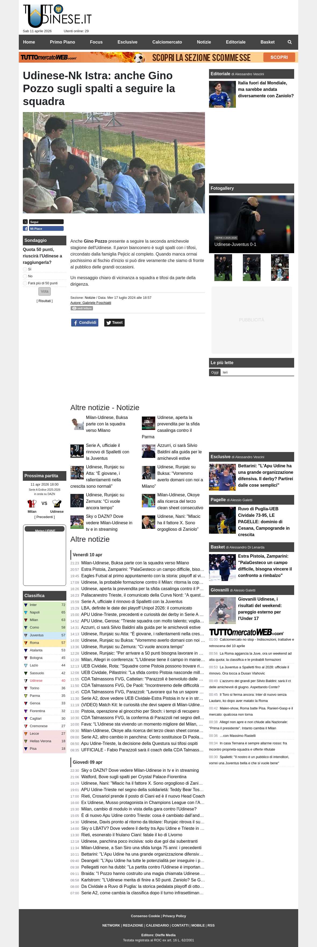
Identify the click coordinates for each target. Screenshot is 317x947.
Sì (29, 269)
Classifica (34, 595)
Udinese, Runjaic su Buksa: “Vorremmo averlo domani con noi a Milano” (149, 640)
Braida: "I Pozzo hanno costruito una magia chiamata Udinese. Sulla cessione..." (158, 873)
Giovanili (220, 590)
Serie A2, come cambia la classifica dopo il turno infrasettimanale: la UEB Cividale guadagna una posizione (183, 893)
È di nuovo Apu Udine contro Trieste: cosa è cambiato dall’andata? (144, 815)
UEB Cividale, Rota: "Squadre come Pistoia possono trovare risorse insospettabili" (159, 666)
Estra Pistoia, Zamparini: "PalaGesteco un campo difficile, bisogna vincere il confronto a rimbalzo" (174, 569)
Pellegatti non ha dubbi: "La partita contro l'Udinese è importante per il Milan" (154, 867)
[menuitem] (289, 42)
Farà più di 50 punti (43, 283)
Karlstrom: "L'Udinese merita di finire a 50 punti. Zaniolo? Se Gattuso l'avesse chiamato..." (167, 880)
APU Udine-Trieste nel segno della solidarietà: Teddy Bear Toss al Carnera (152, 789)
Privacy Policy (174, 916)
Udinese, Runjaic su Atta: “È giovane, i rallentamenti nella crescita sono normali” (157, 634)
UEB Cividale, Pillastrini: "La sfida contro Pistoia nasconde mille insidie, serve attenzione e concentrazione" (183, 672)
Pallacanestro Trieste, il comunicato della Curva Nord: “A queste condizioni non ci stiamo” (166, 595)
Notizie (90, 298)
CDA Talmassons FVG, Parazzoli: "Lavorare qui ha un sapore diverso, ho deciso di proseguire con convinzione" (187, 692)
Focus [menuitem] (96, 42)
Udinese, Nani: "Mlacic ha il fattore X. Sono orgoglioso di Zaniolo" (178, 523)
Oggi (214, 372)
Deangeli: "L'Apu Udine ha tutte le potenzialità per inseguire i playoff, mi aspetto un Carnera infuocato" (178, 860)
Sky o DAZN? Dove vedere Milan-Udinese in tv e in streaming (109, 523)
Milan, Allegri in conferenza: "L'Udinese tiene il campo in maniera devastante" (154, 659)
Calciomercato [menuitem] (167, 42)
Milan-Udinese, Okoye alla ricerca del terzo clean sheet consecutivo (180, 501)
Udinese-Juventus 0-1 (235, 244)
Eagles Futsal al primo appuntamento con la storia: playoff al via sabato (149, 575)
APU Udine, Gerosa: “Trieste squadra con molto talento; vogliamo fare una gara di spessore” (169, 621)
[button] (44, 291)
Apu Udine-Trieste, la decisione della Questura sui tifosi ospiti (139, 743)
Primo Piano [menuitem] (62, 42)
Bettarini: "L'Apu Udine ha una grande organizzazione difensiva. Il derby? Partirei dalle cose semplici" (177, 854)
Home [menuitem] (29, 42)
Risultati (44, 301)
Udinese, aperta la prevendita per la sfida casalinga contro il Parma (145, 588)
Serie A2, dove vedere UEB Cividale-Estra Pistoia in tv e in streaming (147, 698)
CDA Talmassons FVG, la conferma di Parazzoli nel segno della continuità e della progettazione (172, 717)
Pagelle (218, 499)
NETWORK (111, 925)
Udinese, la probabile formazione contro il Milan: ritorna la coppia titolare (150, 582)
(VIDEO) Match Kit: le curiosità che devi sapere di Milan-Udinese (142, 704)
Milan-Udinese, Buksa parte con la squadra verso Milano (107, 424)
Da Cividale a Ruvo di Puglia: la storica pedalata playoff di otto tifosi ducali (151, 886)
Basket (218, 547)
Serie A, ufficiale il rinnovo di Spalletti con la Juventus (107, 452)
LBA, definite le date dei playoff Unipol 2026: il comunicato (136, 608)
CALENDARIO (157, 925)
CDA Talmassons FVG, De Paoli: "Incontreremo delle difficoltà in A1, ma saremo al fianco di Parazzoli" (178, 685)
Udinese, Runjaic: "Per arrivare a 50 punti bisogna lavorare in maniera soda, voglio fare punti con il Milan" (181, 653)
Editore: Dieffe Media (158, 935)
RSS (211, 925)
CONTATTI (180, 925)
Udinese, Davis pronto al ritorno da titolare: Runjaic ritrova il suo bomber (149, 822)
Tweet (114, 322)
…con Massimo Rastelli (238, 736)
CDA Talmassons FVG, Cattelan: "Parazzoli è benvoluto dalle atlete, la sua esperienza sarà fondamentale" (182, 679)
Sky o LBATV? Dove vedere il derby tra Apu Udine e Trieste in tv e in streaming (156, 828)
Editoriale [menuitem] (236, 42)
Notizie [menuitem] (204, 42)
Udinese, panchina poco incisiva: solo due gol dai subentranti (139, 841)
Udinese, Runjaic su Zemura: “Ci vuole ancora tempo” (105, 501)
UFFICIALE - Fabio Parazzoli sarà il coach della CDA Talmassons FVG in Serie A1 (159, 750)
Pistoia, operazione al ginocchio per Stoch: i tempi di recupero (140, 711)
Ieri (225, 372)
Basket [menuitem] (268, 42)
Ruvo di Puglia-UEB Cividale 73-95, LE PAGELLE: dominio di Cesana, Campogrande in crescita (264, 522)
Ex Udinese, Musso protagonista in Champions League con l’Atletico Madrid (153, 802)
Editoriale (221, 73)
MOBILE (198, 925)
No (30, 276)
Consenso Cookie (145, 916)
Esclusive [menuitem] (128, 42)
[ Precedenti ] (44, 517)
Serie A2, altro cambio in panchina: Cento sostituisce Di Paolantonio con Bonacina (159, 737)
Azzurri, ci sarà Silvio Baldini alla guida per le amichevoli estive (179, 452)
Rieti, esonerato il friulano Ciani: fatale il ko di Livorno (131, 835)
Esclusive (220, 456)
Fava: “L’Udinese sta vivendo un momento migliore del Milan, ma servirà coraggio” (159, 724)
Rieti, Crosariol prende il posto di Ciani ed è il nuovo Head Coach (143, 796)
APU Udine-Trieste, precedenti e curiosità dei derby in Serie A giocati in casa (154, 614)
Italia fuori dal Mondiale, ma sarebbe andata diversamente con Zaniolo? (266, 89)
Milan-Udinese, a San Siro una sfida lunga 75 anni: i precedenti (141, 847)
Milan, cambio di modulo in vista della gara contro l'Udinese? (139, 809)
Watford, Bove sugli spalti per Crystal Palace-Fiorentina (134, 776)
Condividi (84, 322)
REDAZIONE (133, 925)
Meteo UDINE (45, 531)
